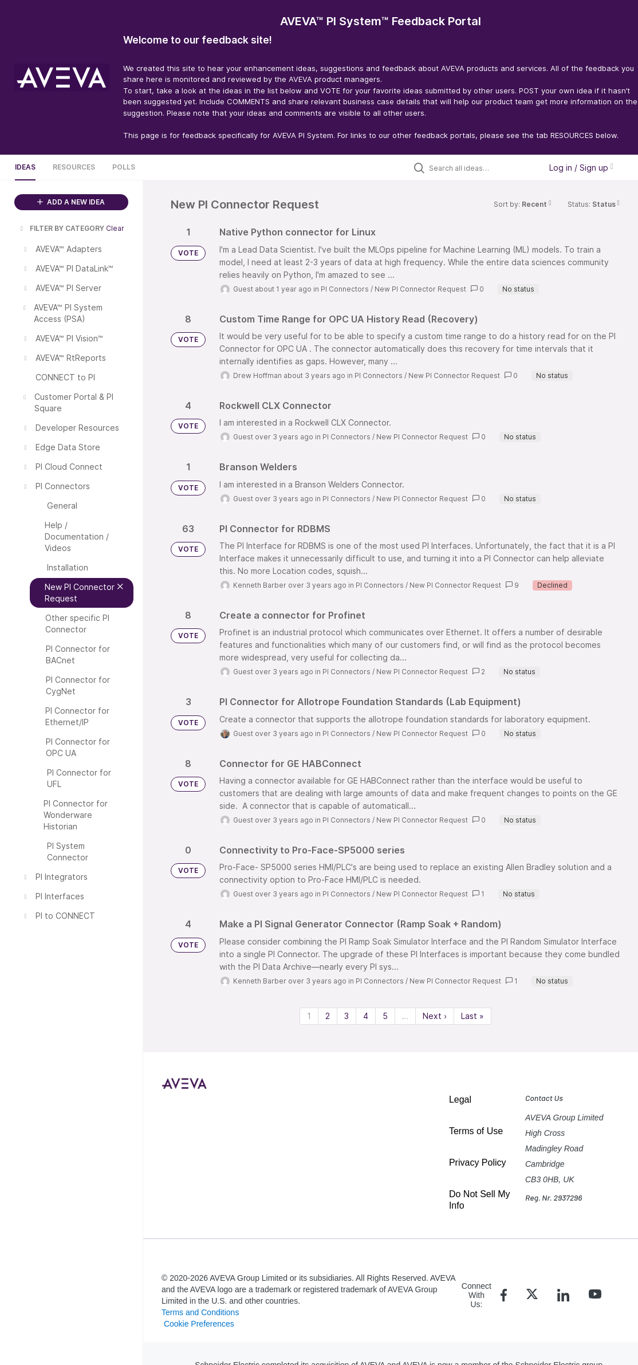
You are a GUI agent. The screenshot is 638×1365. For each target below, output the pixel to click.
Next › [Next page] (435, 1016)
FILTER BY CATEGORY (61, 228)
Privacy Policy (477, 1162)
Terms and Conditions (200, 1312)
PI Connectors (345, 289)
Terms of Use (476, 1131)
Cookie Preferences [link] (199, 1323)
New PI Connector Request (420, 289)
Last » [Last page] (472, 1016)
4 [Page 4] (365, 1016)
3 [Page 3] (346, 1016)
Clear (115, 228)
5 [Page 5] (385, 1016)
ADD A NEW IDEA (71, 202)
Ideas (25, 167)
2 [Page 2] (327, 1016)
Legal (460, 1099)
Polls (123, 167)
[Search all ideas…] (482, 168)
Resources (74, 167)
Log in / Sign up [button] (581, 167)
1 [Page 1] (309, 1016)
